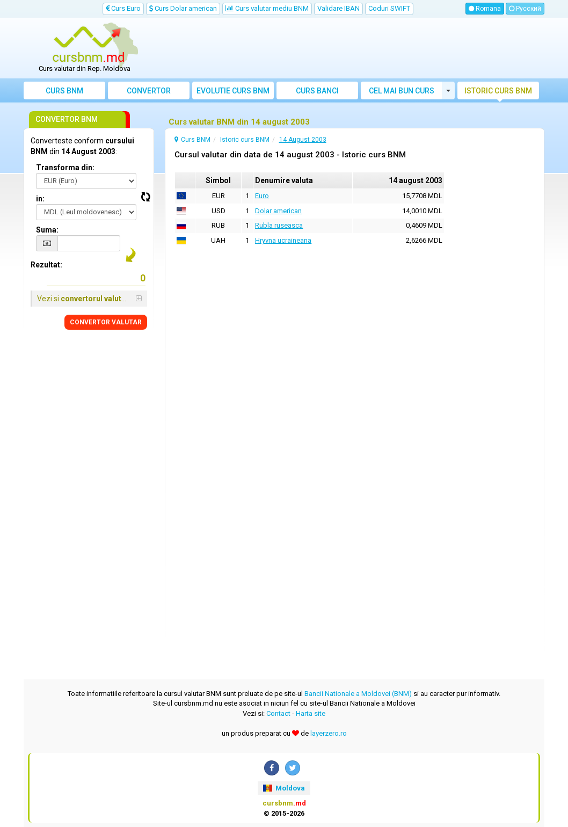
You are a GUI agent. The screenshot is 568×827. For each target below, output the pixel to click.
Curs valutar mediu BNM (267, 8)
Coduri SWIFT (389, 8)
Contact (278, 713)
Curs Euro (123, 8)
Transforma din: (65, 167)
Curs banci (317, 90)
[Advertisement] (349, 48)
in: (40, 198)
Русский (525, 8)
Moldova (284, 788)
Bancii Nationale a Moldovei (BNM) (358, 694)
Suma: (47, 230)
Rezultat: (46, 264)
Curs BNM (64, 90)
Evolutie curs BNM (233, 90)
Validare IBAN (338, 8)
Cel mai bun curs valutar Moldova (401, 92)
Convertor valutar (149, 92)
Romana (485, 8)
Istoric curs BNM (498, 90)
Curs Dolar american (183, 8)
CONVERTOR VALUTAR (106, 322)
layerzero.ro (328, 733)
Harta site (310, 713)
